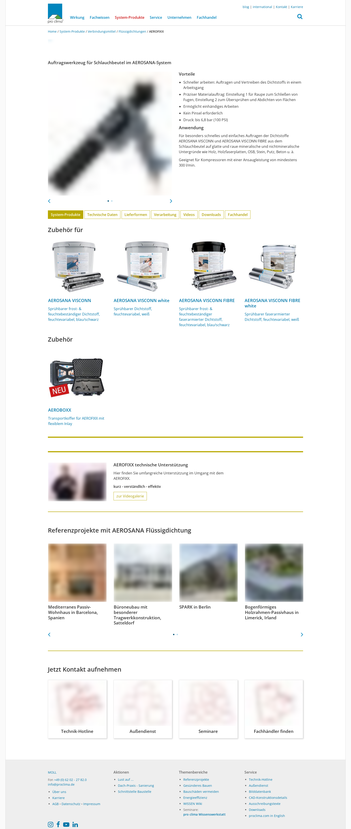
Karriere (297, 7)
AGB (55, 804)
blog (246, 7)
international (262, 7)
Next (171, 199)
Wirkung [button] (77, 17)
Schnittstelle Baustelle (134, 791)
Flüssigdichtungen (132, 31)
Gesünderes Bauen (197, 785)
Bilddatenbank (260, 791)
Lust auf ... (126, 779)
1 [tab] (108, 201)
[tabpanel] (110, 134)
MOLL (52, 772)
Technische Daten (102, 214)
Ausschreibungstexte (264, 804)
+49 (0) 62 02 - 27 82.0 (70, 780)
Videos (189, 214)
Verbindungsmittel (102, 31)
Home (53, 31)
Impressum (91, 804)
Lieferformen (135, 214)
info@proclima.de (61, 784)
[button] (300, 17)
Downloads (211, 214)
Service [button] (156, 17)
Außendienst (258, 785)
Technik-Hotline (260, 779)
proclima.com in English (267, 816)
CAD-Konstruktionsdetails (268, 797)
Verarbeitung (165, 214)
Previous (49, 199)
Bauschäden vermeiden (201, 791)
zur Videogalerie (130, 496)
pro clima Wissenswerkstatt (204, 814)
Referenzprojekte (196, 779)
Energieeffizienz (195, 797)
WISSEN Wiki (192, 804)
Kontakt (281, 7)
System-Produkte (131, 17)
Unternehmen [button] (179, 17)
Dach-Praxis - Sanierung (136, 785)
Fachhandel (206, 17)
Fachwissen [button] (99, 17)
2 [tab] (112, 201)
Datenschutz (71, 804)
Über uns (59, 792)
